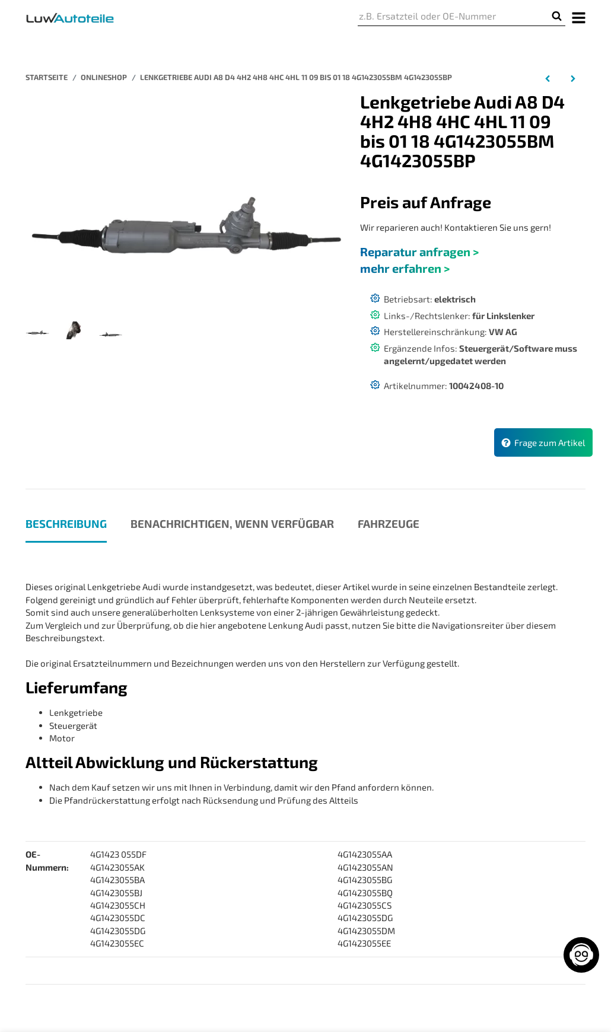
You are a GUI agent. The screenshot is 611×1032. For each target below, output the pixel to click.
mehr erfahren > (405, 268)
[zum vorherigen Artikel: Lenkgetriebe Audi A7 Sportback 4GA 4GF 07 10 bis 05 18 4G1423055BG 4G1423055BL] (548, 77)
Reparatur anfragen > (419, 251)
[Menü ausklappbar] (579, 17)
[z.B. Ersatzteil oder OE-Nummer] (453, 16)
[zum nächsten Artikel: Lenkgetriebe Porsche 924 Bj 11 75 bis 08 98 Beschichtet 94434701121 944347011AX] (572, 77)
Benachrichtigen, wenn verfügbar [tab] (232, 523)
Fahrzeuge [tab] (388, 523)
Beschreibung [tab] (66, 523)
